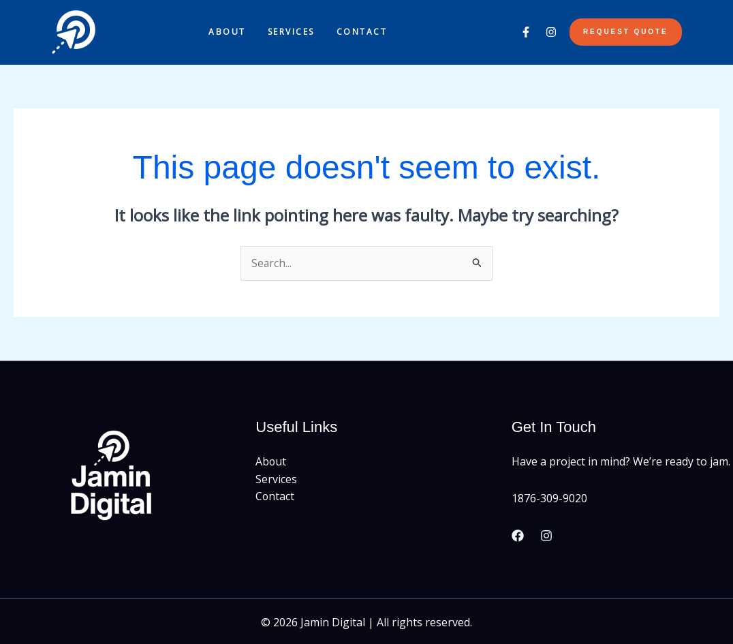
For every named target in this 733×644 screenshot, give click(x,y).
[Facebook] (518, 536)
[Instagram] (546, 536)
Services (291, 31)
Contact (362, 31)
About (227, 31)
